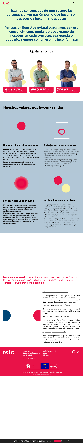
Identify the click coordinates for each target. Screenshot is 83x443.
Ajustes (65, 441)
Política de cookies (48, 372)
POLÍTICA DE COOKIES (36, 441)
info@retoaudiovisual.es (31, 353)
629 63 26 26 (27, 355)
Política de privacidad (35, 372)
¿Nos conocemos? (29, 358)
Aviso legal (25, 372)
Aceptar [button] (57, 441)
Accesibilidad (58, 372)
